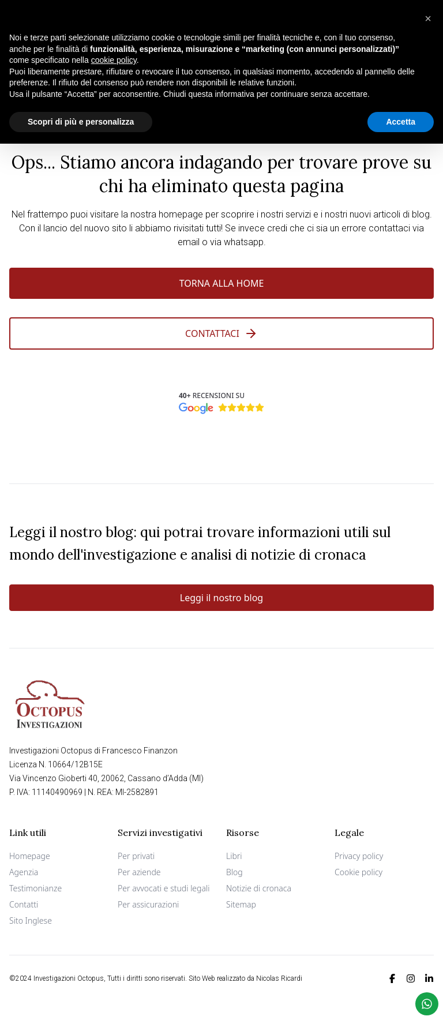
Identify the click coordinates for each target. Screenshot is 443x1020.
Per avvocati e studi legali (164, 888)
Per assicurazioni (148, 904)
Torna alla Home (221, 283)
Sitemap (241, 904)
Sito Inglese (30, 920)
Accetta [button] (400, 121)
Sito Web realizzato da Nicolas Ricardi (245, 978)
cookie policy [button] (114, 60)
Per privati (136, 855)
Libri (234, 855)
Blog (234, 872)
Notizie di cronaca (258, 888)
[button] (428, 18)
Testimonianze (35, 888)
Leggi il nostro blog (221, 597)
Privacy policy (359, 855)
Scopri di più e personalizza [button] (81, 121)
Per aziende (139, 872)
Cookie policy (358, 872)
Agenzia (23, 872)
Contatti (23, 904)
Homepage (29, 855)
